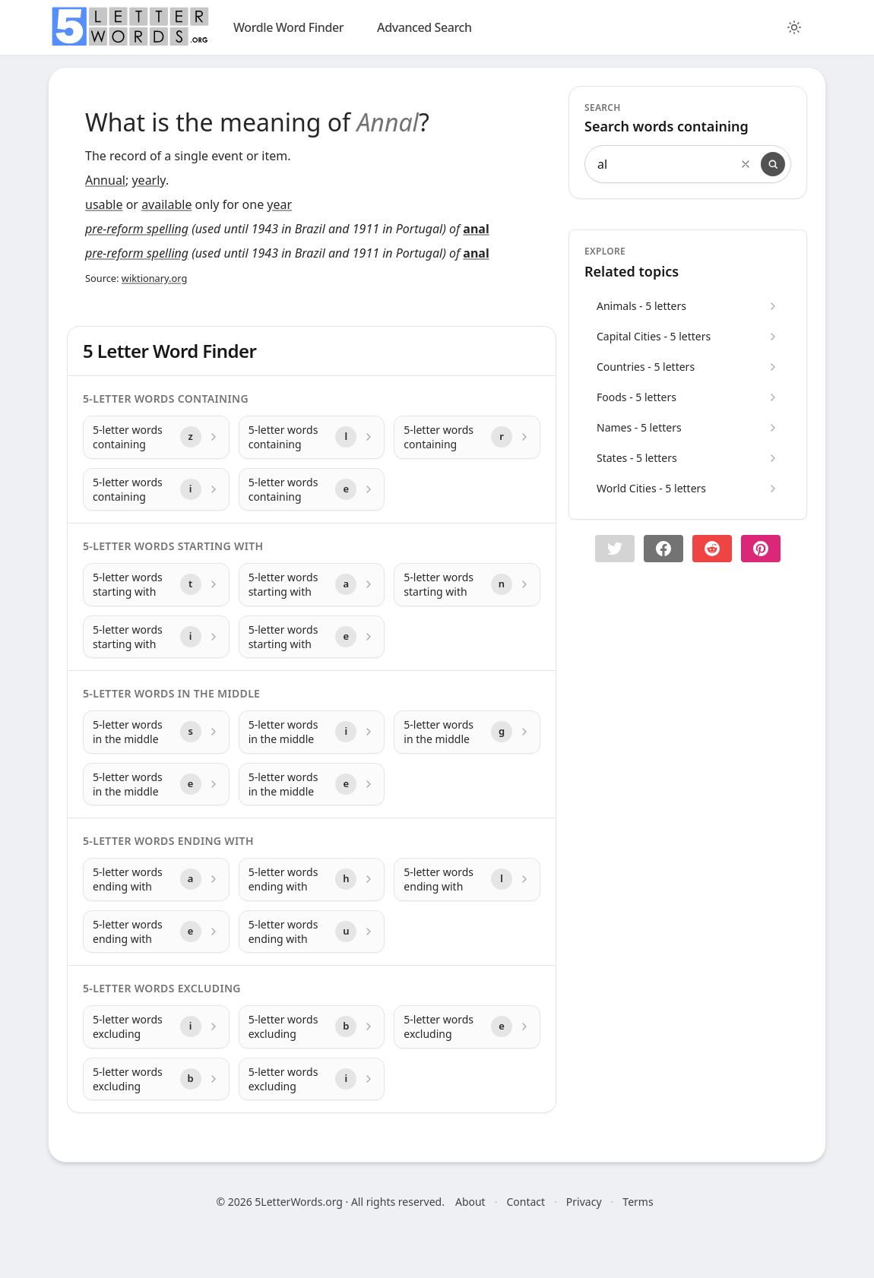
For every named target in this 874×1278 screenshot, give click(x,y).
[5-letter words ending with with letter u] (312, 932)
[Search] (773, 164)
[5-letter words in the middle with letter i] (312, 732)
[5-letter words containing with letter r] (467, 437)
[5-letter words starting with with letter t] (156, 584)
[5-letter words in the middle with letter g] (467, 732)
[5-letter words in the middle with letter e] (156, 784)
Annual (105, 180)
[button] (615, 548)
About (470, 1201)
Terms (637, 1201)
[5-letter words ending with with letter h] (312, 879)
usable (104, 204)
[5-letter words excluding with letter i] (156, 1027)
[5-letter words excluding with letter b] (312, 1027)
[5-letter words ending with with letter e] (156, 932)
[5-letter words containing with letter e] (312, 489)
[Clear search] (745, 164)
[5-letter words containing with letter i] (156, 489)
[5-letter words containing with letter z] (156, 437)
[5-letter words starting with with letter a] (312, 584)
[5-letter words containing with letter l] (312, 437)
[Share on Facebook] (663, 548)
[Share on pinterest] (761, 548)
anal (476, 228)
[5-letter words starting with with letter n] (467, 584)
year (279, 204)
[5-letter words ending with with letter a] (156, 879)
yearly (148, 180)
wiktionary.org (154, 278)
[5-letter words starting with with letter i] (156, 637)
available (166, 204)
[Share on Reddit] (712, 548)
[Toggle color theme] (794, 27)
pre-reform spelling (136, 228)
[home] (130, 26)
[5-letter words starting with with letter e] (312, 637)
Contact (525, 1201)
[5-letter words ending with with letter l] (467, 879)
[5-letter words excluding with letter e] (467, 1027)
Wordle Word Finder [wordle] (288, 27)
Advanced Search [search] (424, 27)
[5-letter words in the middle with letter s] (156, 732)
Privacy (584, 1201)
